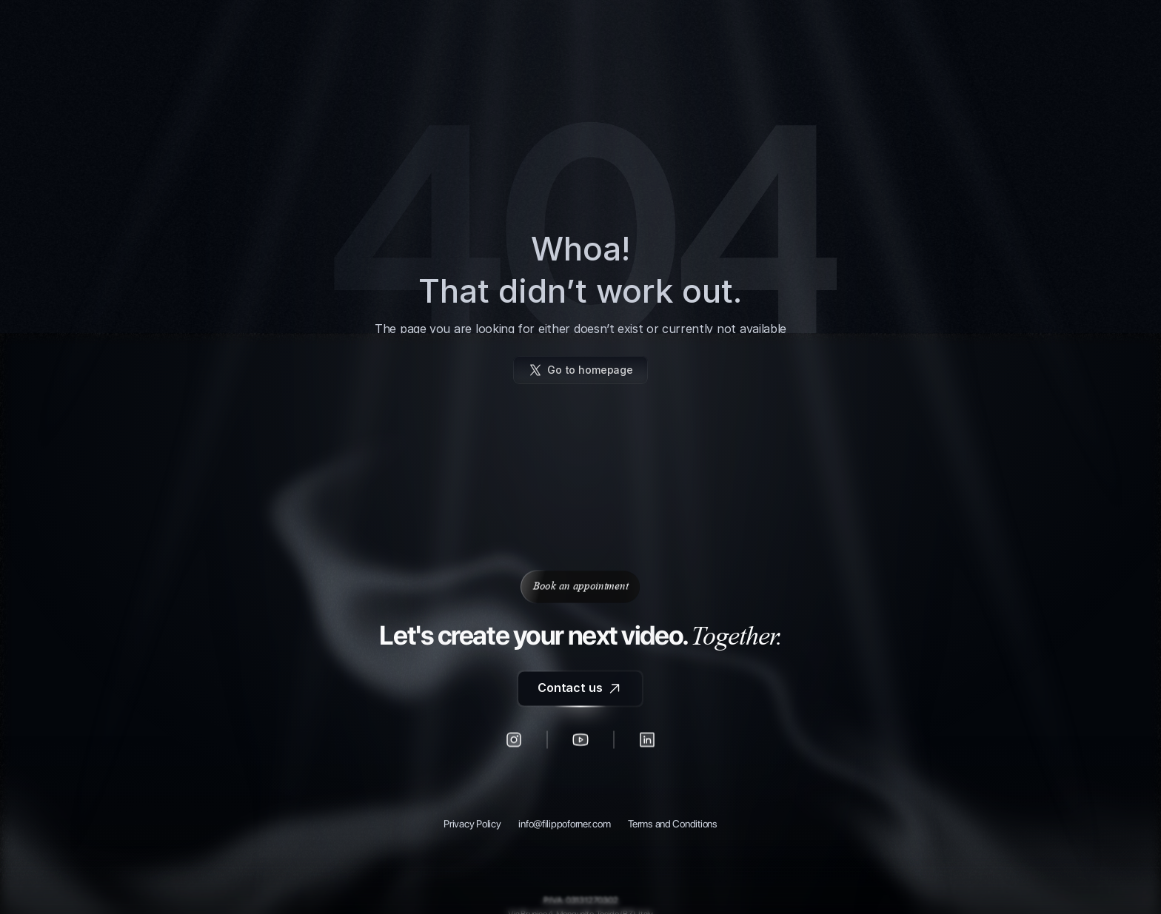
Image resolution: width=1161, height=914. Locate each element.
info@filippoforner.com (564, 824)
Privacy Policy (472, 824)
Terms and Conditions (672, 824)
